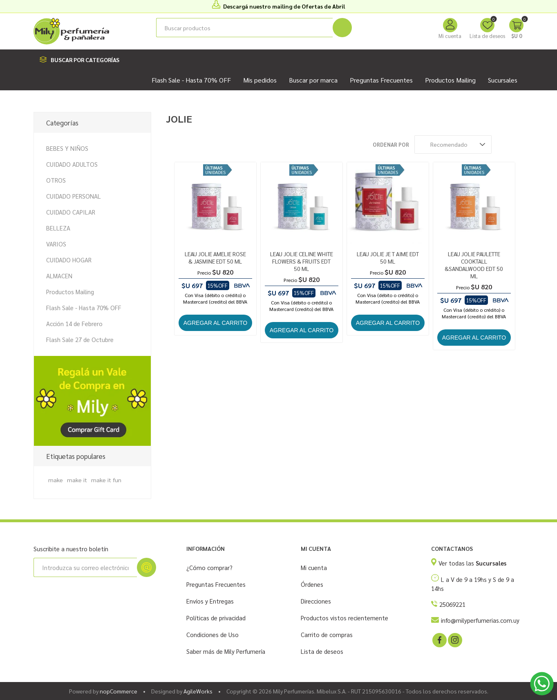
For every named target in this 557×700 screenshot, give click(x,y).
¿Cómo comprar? (209, 567)
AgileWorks (198, 691)
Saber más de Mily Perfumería (225, 651)
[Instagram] (454, 639)
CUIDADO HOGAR (69, 260)
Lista (517, 144)
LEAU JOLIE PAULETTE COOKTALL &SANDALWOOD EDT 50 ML (474, 265)
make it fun (106, 479)
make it (77, 479)
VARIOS (56, 244)
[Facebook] (438, 639)
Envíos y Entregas (210, 601)
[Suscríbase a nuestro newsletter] (85, 567)
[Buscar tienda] (244, 27)
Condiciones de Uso (212, 634)
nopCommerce (118, 691)
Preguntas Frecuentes (216, 584)
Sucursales (502, 80)
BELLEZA (58, 228)
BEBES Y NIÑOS (67, 148)
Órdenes (312, 584)
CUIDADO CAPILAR (70, 212)
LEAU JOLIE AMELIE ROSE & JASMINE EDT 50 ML (215, 257)
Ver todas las (472, 563)
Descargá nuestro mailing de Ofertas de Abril (284, 6)
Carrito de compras (327, 634)
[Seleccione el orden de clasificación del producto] (453, 144)
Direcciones (316, 601)
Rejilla (502, 144)
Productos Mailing (70, 291)
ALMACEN (59, 276)
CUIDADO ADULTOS (72, 164)
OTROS (56, 180)
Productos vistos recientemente (344, 618)
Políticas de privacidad (216, 618)
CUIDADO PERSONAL (73, 196)
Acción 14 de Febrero (74, 323)
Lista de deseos (322, 651)
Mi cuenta (449, 35)
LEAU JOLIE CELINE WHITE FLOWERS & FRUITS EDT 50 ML (301, 261)
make (55, 479)
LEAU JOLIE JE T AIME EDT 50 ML (388, 257)
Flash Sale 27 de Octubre (80, 339)
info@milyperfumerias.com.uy (480, 620)
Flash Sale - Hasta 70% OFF (83, 307)
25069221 (452, 604)
